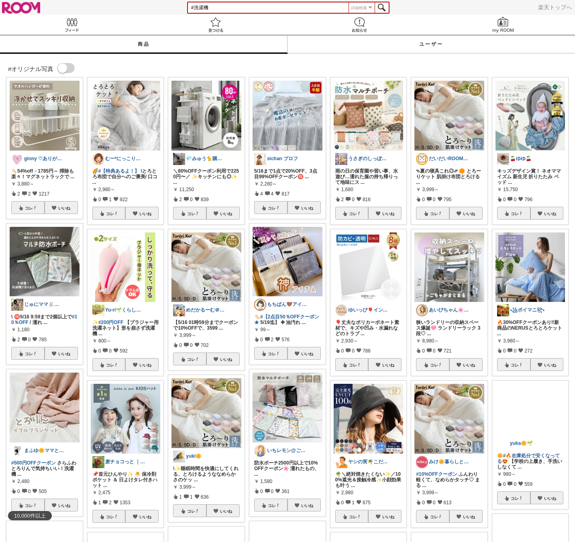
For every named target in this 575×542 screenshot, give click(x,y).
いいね (64, 208)
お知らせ (359, 25)
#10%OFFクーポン (436, 474)
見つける (216, 25)
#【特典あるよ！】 (119, 171)
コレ (31, 208)
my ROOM (503, 25)
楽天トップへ (555, 7)
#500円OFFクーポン (33, 463)
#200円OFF (111, 322)
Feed (72, 25)
